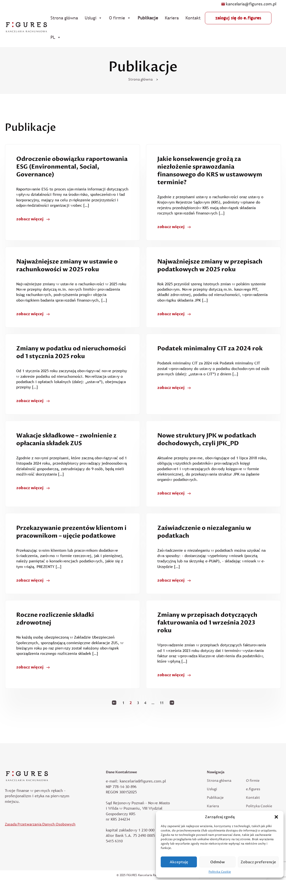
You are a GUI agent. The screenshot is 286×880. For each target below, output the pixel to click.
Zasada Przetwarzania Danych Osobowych (40, 824)
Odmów (217, 862)
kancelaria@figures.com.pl (248, 4)
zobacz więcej (29, 219)
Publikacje (148, 18)
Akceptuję (179, 862)
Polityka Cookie (220, 872)
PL (55, 37)
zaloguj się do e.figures (238, 18)
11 (162, 702)
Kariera (172, 18)
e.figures (253, 789)
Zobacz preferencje (258, 862)
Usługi (93, 18)
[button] (276, 816)
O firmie (120, 18)
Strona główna (64, 18)
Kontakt (193, 18)
